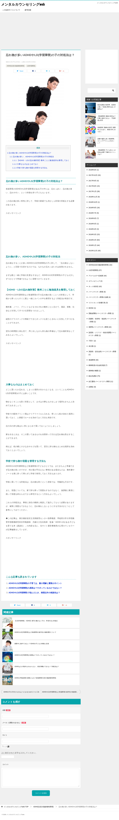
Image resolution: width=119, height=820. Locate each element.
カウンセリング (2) (95, 281)
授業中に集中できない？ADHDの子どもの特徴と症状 (32, 643)
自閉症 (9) (92, 387)
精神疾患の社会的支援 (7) (98, 365)
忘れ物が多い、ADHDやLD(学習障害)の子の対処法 (32, 157)
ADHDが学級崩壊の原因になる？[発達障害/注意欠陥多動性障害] (35, 678)
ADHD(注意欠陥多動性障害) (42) (100, 265)
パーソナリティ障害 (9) (97, 292)
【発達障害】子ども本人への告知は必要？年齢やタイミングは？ (107, 152)
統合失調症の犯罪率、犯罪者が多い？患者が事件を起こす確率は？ (107, 107)
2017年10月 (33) (95, 175)
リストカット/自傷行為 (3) (98, 302)
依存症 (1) (92, 308)
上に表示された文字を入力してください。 (19, 753)
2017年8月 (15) (94, 186)
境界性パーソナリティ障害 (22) (100, 327)
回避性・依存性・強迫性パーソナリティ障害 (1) (102, 320)
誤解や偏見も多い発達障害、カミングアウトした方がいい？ (107, 141)
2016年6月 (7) (94, 218)
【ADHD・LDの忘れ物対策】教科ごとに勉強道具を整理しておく (40, 160)
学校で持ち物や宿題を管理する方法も (30, 168)
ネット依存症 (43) (95, 286)
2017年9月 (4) (94, 180)
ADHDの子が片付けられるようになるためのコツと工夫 (21, 692)
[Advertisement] (59, 30)
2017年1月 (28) (94, 191)
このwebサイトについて (11, 10)
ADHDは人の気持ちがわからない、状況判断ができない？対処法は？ (37, 666)
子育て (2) (92, 341)
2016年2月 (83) (94, 240)
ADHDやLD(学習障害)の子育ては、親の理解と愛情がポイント (35, 583)
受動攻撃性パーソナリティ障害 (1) (101, 313)
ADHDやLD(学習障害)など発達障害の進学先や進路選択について (35, 632)
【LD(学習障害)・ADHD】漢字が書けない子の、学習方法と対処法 (36, 621)
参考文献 (28, 10)
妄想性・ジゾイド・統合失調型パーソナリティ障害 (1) (102, 333)
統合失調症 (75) (94, 376)
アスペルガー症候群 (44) (98, 276)
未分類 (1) (92, 346)
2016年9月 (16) (94, 207)
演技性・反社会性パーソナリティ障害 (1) (102, 353)
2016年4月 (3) (94, 229)
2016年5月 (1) (94, 224)
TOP (16, 807)
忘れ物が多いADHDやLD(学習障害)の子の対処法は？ (29, 153)
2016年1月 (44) (94, 245)
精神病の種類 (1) (95, 371)
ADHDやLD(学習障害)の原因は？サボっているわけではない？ (35, 588)
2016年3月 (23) (94, 234)
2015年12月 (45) (95, 251)
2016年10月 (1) (94, 202)
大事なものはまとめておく (25, 164)
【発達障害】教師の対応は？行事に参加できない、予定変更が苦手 (107, 118)
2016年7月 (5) (94, 213)
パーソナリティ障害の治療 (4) (100, 297)
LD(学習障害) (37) (95, 270)
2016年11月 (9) (94, 197)
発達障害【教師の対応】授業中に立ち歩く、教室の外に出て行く (107, 129)
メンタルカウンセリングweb (23, 4)
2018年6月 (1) (94, 170)
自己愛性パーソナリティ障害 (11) (101, 381)
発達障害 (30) (93, 360)
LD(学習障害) (31, 66)
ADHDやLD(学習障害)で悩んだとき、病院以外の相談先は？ (34, 593)
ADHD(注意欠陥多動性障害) (15, 66)
